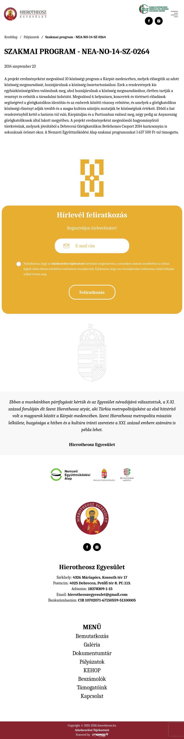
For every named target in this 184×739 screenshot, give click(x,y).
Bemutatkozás (91, 636)
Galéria (92, 644)
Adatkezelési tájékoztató (68, 264)
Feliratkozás (92, 292)
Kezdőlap (11, 37)
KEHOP (92, 670)
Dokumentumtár (91, 653)
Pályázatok (31, 37)
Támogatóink (92, 687)
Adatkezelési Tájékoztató (92, 730)
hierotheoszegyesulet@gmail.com (98, 594)
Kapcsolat (92, 696)
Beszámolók (92, 679)
